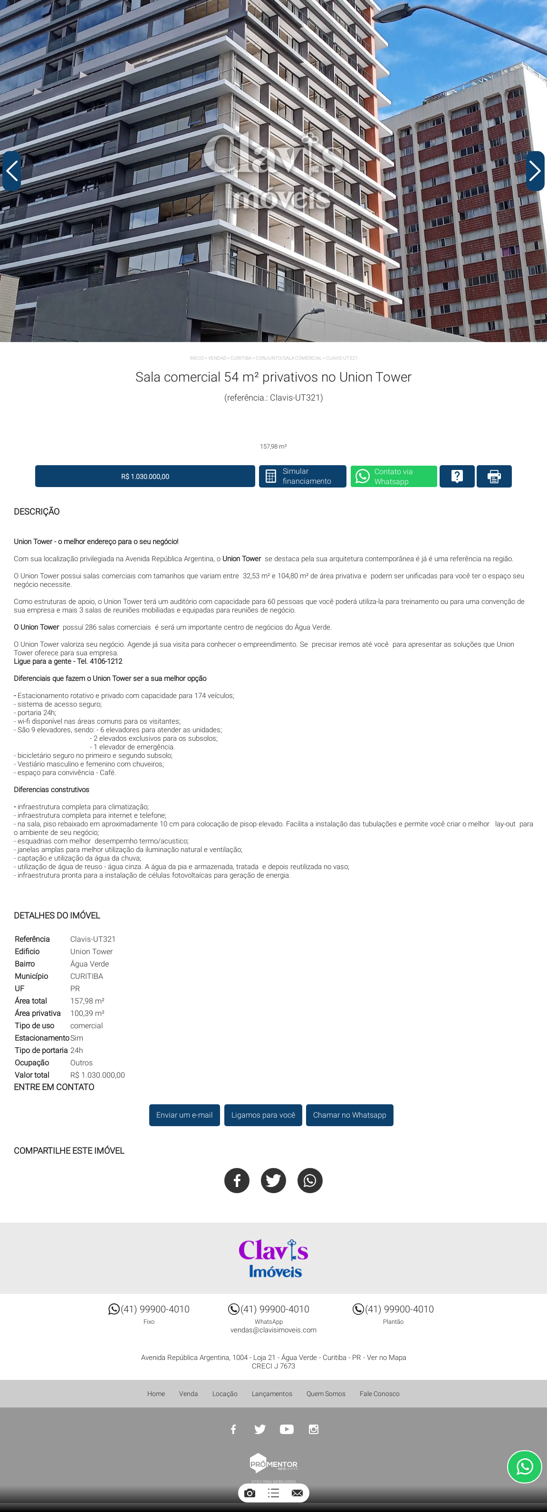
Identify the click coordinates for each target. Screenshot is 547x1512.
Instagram (313, 1429)
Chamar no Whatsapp (350, 1115)
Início (197, 358)
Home (156, 1394)
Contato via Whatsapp (375, 477)
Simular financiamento (286, 476)
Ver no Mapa (386, 1358)
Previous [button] (11, 172)
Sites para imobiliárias (273, 1482)
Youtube (287, 1429)
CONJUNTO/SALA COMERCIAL (289, 358)
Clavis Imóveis (273, 1259)
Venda (188, 1394)
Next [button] (535, 172)
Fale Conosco (380, 1394)
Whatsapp (311, 1180)
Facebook (236, 1180)
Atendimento (524, 1466)
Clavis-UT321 (342, 358)
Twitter (273, 1180)
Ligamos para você (263, 1115)
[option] (273, 171)
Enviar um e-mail (183, 1115)
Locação (225, 1394)
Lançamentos (272, 1394)
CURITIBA (240, 358)
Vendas (217, 358)
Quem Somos (326, 1394)
